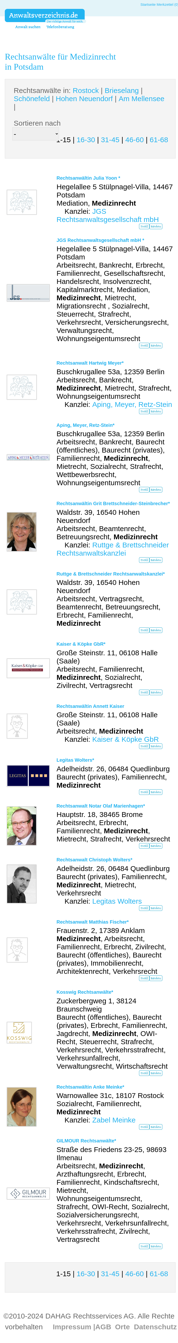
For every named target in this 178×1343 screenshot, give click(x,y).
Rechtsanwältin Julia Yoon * (88, 178)
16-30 (85, 140)
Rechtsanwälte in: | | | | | (89, 98)
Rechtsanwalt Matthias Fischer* (93, 922)
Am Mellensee (141, 99)
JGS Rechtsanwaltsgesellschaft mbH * (100, 240)
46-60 (134, 140)
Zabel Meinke (113, 1120)
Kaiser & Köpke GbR (125, 739)
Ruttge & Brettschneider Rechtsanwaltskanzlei (113, 549)
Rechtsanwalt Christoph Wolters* (94, 859)
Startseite (148, 4)
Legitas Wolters (117, 901)
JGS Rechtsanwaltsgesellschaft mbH (108, 215)
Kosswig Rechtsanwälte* (85, 992)
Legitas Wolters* (75, 760)
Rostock (86, 90)
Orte (122, 1327)
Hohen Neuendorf (84, 99)
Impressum (72, 1327)
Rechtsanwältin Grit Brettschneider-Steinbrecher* (113, 503)
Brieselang (122, 90)
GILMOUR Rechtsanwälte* (86, 1140)
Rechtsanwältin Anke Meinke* (90, 1087)
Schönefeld (32, 99)
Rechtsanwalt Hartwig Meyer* (90, 363)
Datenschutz (155, 1327)
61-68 (159, 140)
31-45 (110, 140)
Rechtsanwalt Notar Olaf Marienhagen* (101, 806)
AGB (103, 1327)
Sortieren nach (37, 123)
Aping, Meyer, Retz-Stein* (85, 425)
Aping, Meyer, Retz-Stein (132, 404)
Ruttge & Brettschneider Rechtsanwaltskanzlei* (111, 573)
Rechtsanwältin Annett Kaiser (90, 706)
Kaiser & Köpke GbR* (81, 644)
